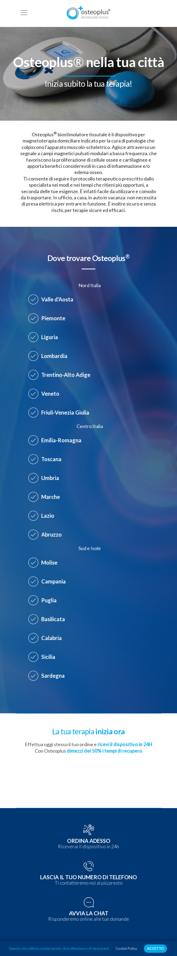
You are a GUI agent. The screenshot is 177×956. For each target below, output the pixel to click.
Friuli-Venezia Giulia (61, 412)
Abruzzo (47, 534)
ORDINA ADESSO (88, 840)
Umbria (45, 478)
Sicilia (44, 656)
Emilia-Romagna (57, 440)
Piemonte (49, 318)
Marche (46, 496)
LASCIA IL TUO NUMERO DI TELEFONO (88, 877)
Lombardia (50, 356)
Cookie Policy (126, 949)
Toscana (47, 459)
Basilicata (48, 619)
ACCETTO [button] (155, 948)
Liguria (45, 337)
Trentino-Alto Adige (61, 374)
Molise (45, 562)
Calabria (47, 638)
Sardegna (48, 675)
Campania (49, 581)
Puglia (44, 600)
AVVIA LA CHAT (88, 913)
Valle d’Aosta (53, 299)
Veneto (46, 393)
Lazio (43, 515)
